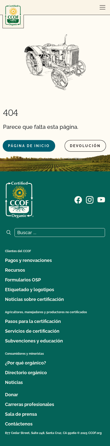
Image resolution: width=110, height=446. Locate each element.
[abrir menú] (102, 8)
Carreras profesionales (29, 404)
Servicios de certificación (32, 331)
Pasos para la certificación (33, 321)
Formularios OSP (23, 279)
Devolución (85, 146)
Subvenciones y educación (34, 340)
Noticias (14, 382)
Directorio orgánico (26, 372)
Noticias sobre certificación (34, 299)
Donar (11, 394)
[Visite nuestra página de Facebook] (78, 199)
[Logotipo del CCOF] (13, 15)
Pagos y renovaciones (28, 260)
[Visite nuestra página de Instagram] (89, 199)
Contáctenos (19, 423)
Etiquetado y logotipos (29, 289)
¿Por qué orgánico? (25, 362)
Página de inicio (29, 146)
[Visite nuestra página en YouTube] (101, 199)
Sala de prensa (21, 414)
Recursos (15, 270)
